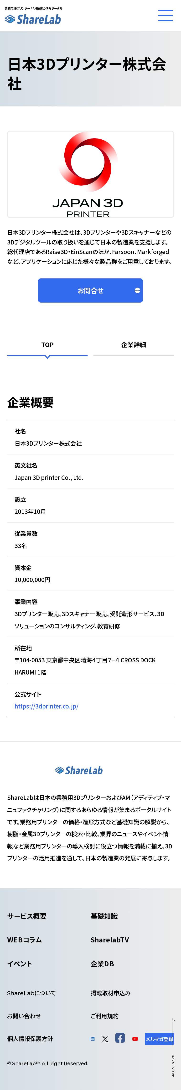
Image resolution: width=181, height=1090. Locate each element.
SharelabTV (110, 939)
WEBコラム (24, 939)
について (31, 993)
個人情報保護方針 (30, 1038)
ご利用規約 (105, 1016)
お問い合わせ (24, 1016)
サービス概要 (27, 916)
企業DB (102, 963)
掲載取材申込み (110, 993)
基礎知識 (104, 916)
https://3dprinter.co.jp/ (46, 706)
